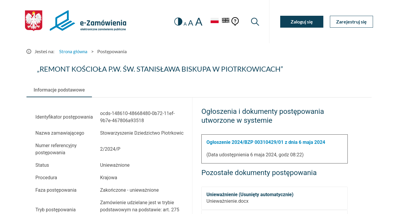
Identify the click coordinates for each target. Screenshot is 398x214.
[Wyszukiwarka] (255, 21)
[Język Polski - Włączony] (212, 21)
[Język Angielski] (225, 21)
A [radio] (183, 23)
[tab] (59, 90)
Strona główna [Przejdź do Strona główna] (74, 51)
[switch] (176, 21)
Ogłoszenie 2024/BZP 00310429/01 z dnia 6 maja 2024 (265, 142)
